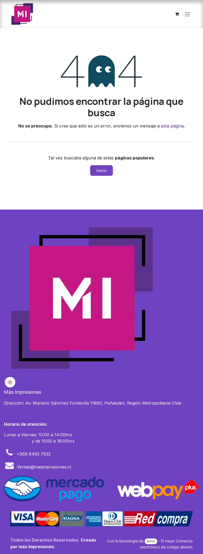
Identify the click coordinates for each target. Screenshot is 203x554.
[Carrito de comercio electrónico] (177, 14)
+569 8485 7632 (34, 454)
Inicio (101, 170)
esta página (172, 126)
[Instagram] (10, 382)
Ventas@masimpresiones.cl (44, 467)
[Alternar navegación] (187, 14)
